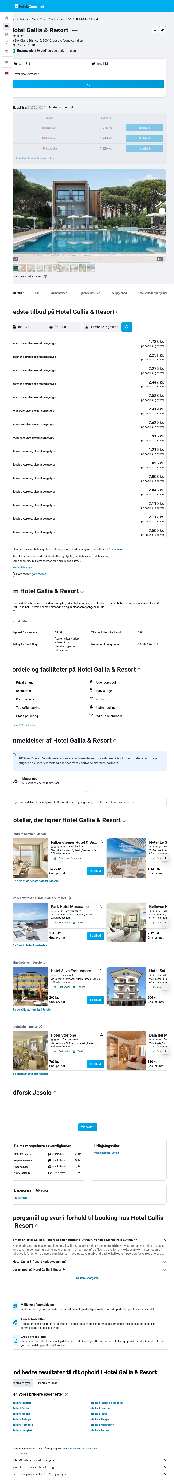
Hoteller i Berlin (31, 1401)
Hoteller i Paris (104, 1407)
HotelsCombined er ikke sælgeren (95, 1453)
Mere (24, 591)
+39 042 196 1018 (34, 45)
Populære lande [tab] (59, 1376)
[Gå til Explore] (7, 51)
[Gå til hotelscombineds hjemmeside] (29, 6)
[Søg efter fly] (7, 18)
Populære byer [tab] (33, 1376)
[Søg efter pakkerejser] (7, 43)
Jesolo (75, 19)
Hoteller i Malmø (32, 1407)
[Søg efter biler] (7, 34)
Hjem (24, 19)
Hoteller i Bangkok (33, 1423)
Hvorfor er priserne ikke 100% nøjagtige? (95, 1467)
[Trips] (7, 62)
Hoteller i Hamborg (33, 1418)
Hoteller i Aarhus (105, 1423)
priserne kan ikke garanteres (94, 1441)
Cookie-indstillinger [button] (32, 547)
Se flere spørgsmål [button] (93, 1262)
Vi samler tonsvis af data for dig (95, 1460)
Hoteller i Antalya (32, 1412)
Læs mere (128, 529)
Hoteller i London (105, 1401)
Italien (35, 19)
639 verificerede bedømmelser (68, 51)
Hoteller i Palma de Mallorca (112, 1396)
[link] (48, 861)
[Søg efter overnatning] (7, 26)
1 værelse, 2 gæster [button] (38, 74)
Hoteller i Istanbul (33, 1396)
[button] (6, 6)
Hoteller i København (107, 1418)
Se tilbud (107, 851)
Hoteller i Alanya (105, 1412)
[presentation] (57, 276)
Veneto (55, 19)
